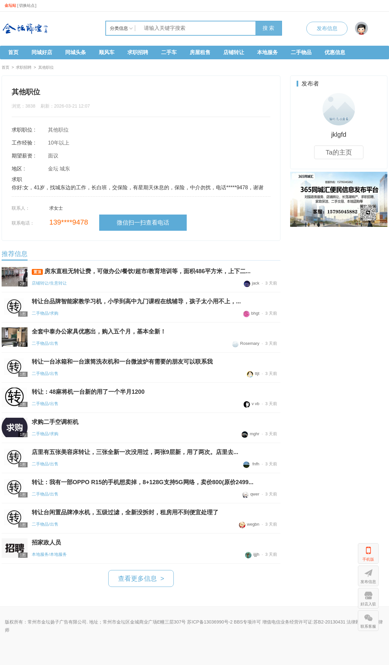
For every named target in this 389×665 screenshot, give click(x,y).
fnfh (251, 463)
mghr (250, 433)
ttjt (253, 373)
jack (251, 283)
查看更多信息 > (141, 578)
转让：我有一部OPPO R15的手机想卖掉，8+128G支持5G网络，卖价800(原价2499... (142, 482)
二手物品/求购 (45, 313)
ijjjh (252, 554)
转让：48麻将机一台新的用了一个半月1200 (88, 392)
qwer (250, 494)
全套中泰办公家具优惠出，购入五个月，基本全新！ (99, 331)
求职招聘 (137, 52)
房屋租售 (200, 52)
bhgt (251, 313)
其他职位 (46, 67)
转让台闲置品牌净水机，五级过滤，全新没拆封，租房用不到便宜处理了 (125, 512)
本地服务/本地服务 (49, 554)
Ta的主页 (338, 152)
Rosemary (245, 343)
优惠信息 (334, 52)
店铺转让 (233, 52)
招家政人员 (46, 542)
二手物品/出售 (45, 343)
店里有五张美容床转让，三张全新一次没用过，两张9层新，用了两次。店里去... (135, 452)
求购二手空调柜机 (55, 422)
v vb (251, 403)
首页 (13, 52)
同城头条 (75, 52)
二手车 (169, 52)
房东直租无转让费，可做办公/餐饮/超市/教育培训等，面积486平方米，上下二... (141, 271)
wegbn (249, 524)
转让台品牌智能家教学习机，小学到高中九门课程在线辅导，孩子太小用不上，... (136, 301)
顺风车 (106, 52)
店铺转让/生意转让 (49, 283)
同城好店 (41, 52)
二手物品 (301, 52)
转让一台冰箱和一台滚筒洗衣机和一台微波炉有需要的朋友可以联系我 (122, 361)
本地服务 (267, 52)
